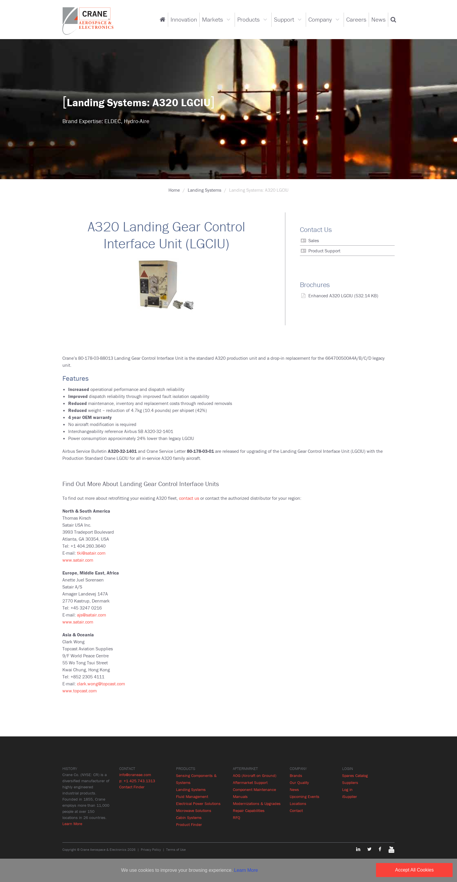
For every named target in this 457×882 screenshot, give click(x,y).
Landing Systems (204, 190)
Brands (296, 775)
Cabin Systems (189, 817)
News (378, 19)
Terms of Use (176, 849)
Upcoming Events (304, 796)
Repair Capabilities (249, 810)
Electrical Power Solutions (198, 803)
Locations (298, 803)
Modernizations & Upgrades (257, 803)
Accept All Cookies (414, 869)
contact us (189, 498)
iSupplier (349, 796)
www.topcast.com (79, 691)
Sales (313, 240)
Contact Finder (132, 787)
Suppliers (350, 782)
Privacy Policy (151, 849)
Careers (356, 19)
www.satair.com (77, 560)
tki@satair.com (91, 553)
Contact (296, 810)
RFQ (236, 817)
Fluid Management (192, 796)
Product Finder (189, 824)
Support (284, 19)
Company (320, 19)
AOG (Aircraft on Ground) (254, 775)
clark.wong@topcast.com (101, 684)
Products (248, 19)
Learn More (72, 823)
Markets (212, 19)
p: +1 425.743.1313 (137, 780)
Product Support (324, 251)
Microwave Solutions (193, 810)
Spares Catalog (355, 775)
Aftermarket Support (250, 782)
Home (174, 190)
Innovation (184, 19)
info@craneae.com (135, 774)
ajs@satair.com (91, 615)
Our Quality (299, 782)
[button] (393, 20)
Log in (347, 789)
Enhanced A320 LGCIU (330, 295)
